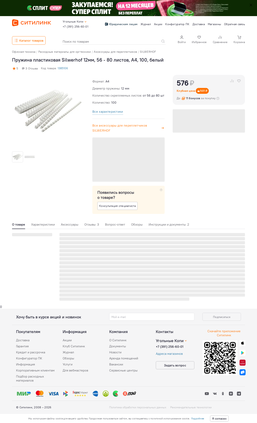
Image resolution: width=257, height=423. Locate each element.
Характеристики (43, 224)
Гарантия (22, 346)
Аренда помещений (123, 358)
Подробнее (197, 418)
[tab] (18, 225)
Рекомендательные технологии (191, 407)
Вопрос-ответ (115, 224)
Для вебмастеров (75, 370)
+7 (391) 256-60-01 (170, 347)
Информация (25, 364)
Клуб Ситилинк (74, 346)
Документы (117, 346)
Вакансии (116, 364)
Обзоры (137, 224)
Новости (115, 352)
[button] (182, 40)
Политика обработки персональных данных (137, 407)
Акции (67, 340)
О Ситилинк (117, 340)
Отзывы (91, 224)
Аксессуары (69, 224)
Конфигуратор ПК (29, 358)
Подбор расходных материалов (30, 378)
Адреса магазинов (169, 354)
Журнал (68, 352)
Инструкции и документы (169, 224)
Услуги (67, 364)
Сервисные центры (123, 370)
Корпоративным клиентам (35, 370)
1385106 (63, 68)
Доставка (23, 340)
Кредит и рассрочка (30, 352)
